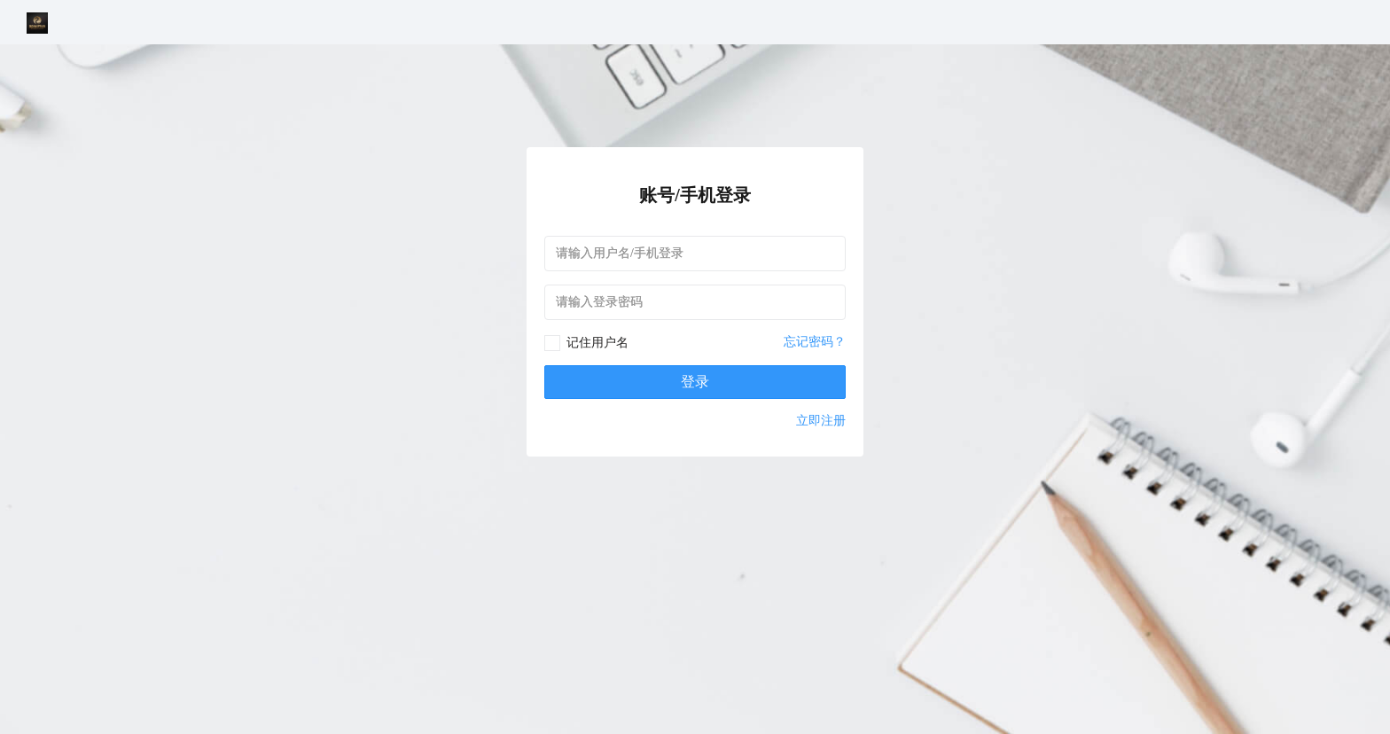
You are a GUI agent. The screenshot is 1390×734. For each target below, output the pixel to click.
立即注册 (821, 420)
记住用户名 (597, 342)
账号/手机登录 (695, 195)
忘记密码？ (815, 341)
